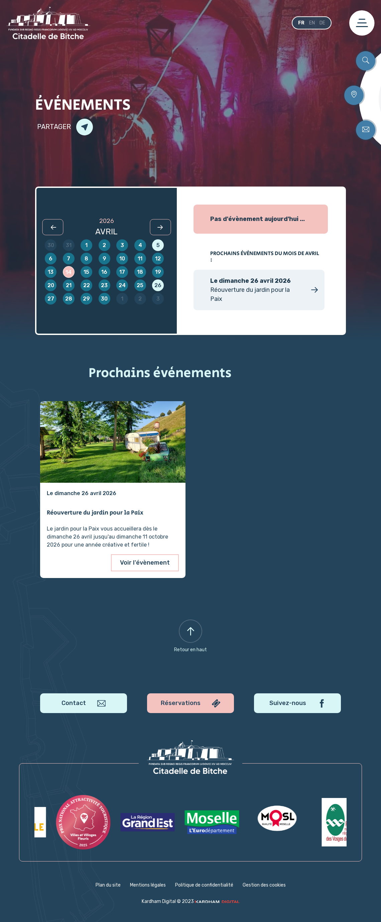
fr (301, 23)
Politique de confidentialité (204, 885)
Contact (83, 703)
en (312, 23)
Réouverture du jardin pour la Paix (95, 513)
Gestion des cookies (264, 885)
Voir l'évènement (145, 562)
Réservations (190, 703)
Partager (65, 127)
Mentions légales (148, 885)
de (322, 23)
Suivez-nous (297, 703)
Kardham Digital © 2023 (191, 901)
